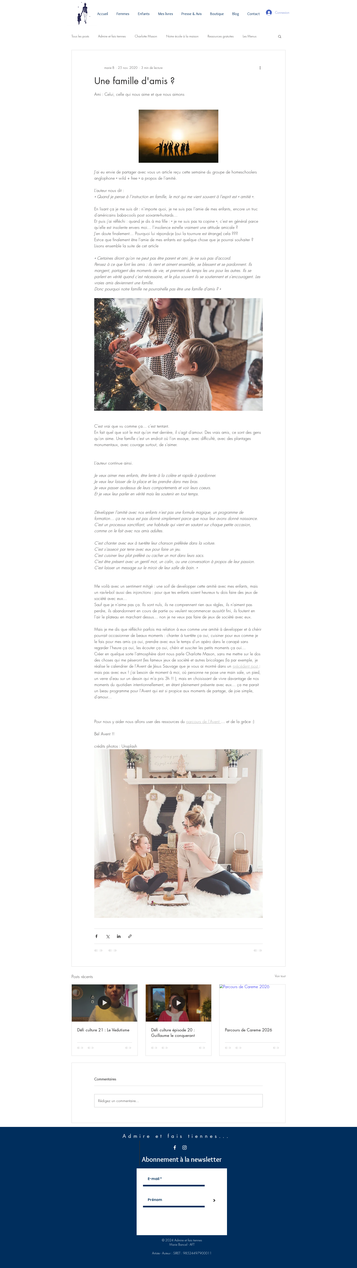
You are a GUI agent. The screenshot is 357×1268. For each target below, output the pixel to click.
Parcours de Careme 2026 (248, 1030)
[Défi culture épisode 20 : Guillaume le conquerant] (179, 1002)
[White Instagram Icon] (184, 1147)
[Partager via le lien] (130, 936)
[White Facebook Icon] (175, 1147)
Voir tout (280, 976)
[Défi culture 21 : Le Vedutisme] (105, 1002)
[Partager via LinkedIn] (119, 936)
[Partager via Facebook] (96, 936)
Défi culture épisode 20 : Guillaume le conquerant (173, 1032)
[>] (214, 1200)
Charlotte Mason (146, 36)
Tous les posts (80, 36)
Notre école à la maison (182, 36)
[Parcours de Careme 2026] (252, 1002)
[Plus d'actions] (260, 67)
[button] (280, 36)
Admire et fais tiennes (112, 36)
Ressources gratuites (221, 36)
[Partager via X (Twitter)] (107, 936)
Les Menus (249, 36)
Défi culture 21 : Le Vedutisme (103, 1030)
